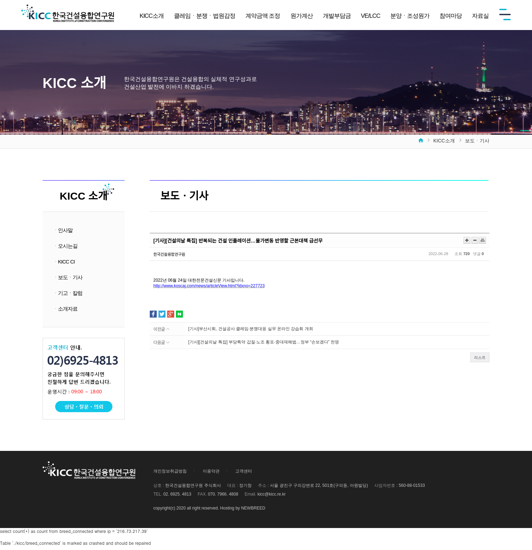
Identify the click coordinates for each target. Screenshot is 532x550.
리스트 (480, 357)
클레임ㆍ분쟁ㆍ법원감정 (204, 16)
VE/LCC (370, 16)
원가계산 (301, 16)
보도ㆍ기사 (67, 279)
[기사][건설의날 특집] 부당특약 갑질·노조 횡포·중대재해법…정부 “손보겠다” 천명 (263, 342)
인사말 (63, 230)
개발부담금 (337, 16)
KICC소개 (152, 16)
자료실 (480, 16)
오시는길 (65, 247)
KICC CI (64, 263)
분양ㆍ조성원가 (409, 16)
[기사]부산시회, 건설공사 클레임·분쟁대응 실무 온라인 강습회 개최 (250, 328)
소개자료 (65, 312)
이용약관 (211, 475)
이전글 (161, 329)
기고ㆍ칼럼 (67, 296)
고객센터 (243, 475)
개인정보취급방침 (170, 475)
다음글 (161, 342)
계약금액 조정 (262, 16)
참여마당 (450, 16)
